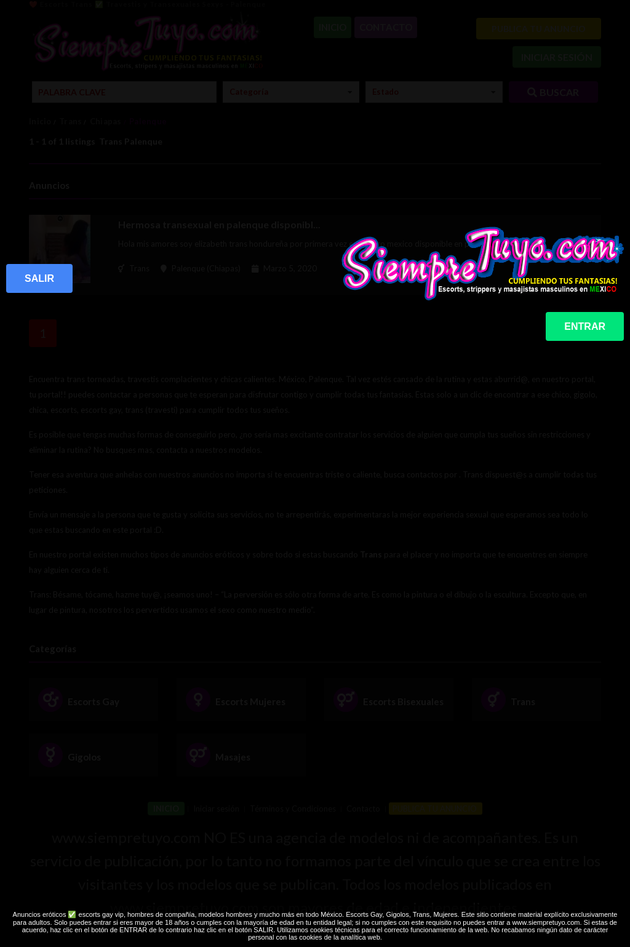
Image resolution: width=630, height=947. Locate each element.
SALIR (39, 278)
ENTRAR (584, 326)
